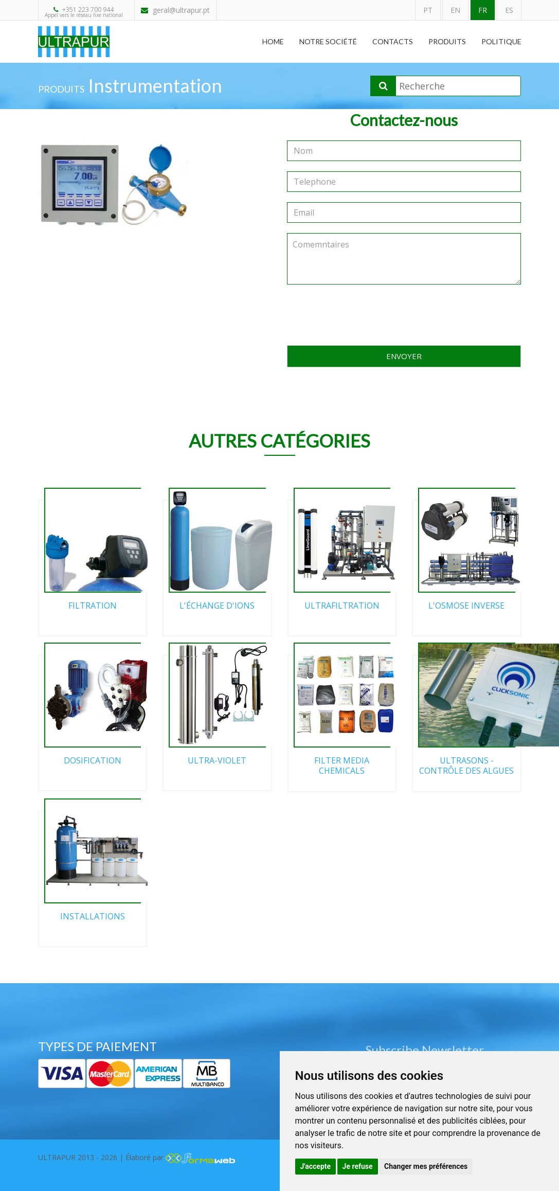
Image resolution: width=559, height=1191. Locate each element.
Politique (501, 41)
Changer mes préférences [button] (425, 1166)
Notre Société (328, 41)
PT (427, 10)
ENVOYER (404, 356)
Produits (447, 41)
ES (509, 10)
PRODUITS (61, 89)
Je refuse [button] (357, 1166)
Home (273, 41)
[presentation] (404, 315)
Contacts (392, 41)
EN (455, 10)
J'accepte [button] (315, 1166)
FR (482, 10)
